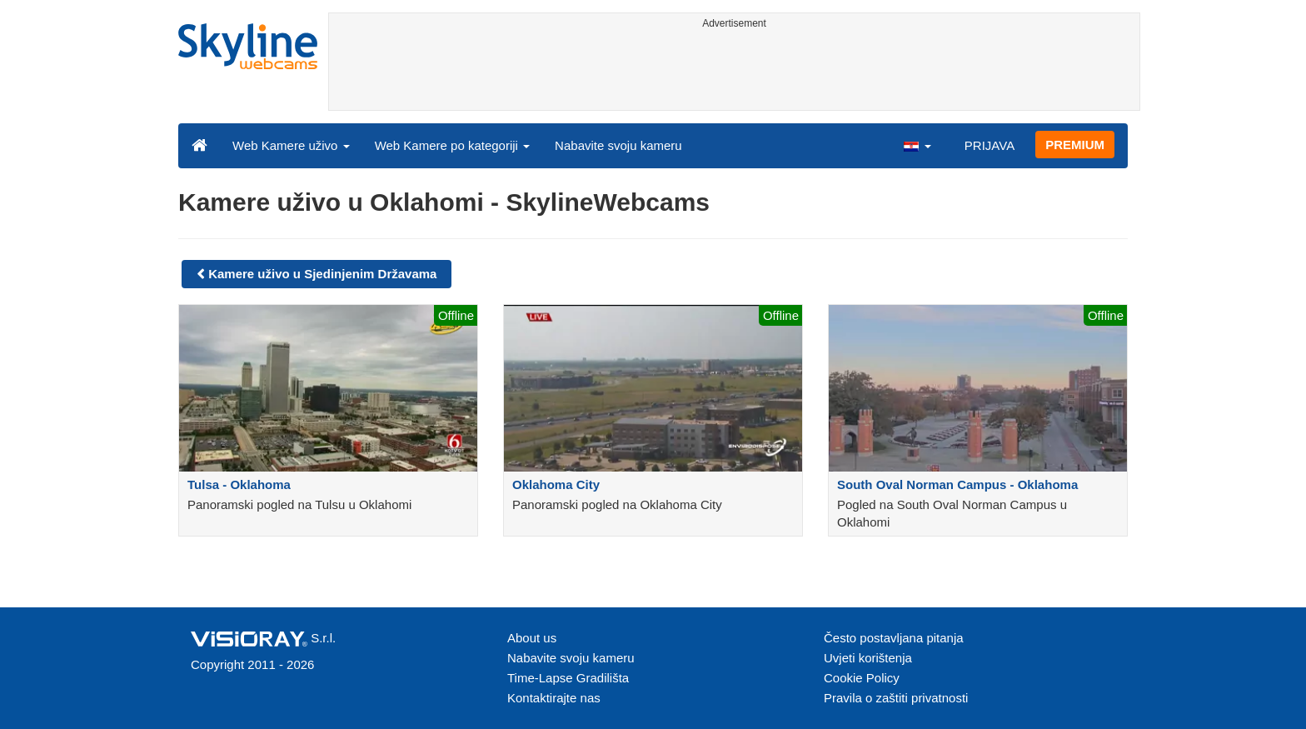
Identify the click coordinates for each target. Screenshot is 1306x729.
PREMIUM (1074, 144)
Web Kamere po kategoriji (452, 145)
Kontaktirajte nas (554, 698)
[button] (917, 145)
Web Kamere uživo (291, 145)
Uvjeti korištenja (868, 658)
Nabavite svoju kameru (618, 145)
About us (531, 638)
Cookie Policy (862, 678)
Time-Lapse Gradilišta (568, 678)
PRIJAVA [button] (989, 145)
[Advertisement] (734, 72)
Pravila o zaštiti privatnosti (896, 698)
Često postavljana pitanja (894, 638)
